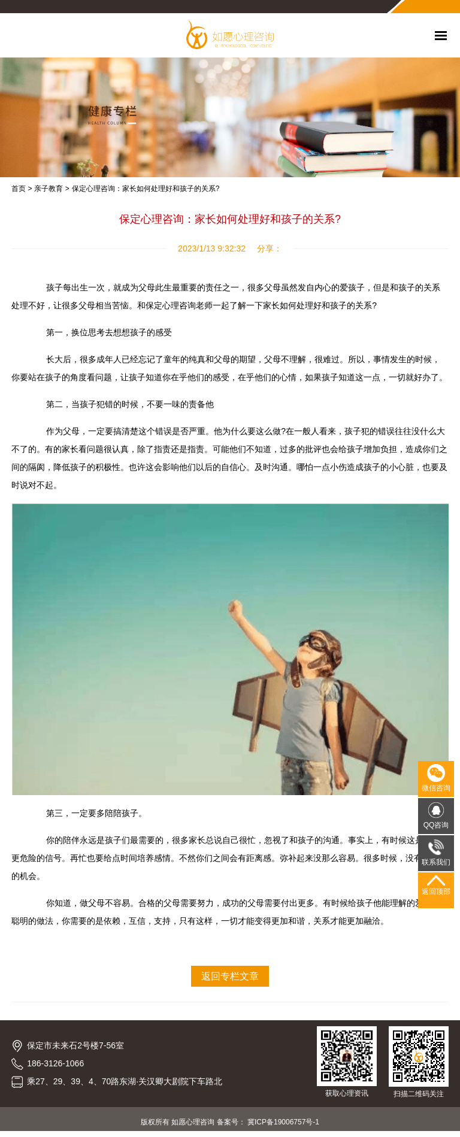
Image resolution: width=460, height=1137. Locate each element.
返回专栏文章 (230, 976)
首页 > (21, 188)
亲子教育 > (51, 188)
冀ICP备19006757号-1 (283, 1122)
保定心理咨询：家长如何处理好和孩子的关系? (146, 188)
